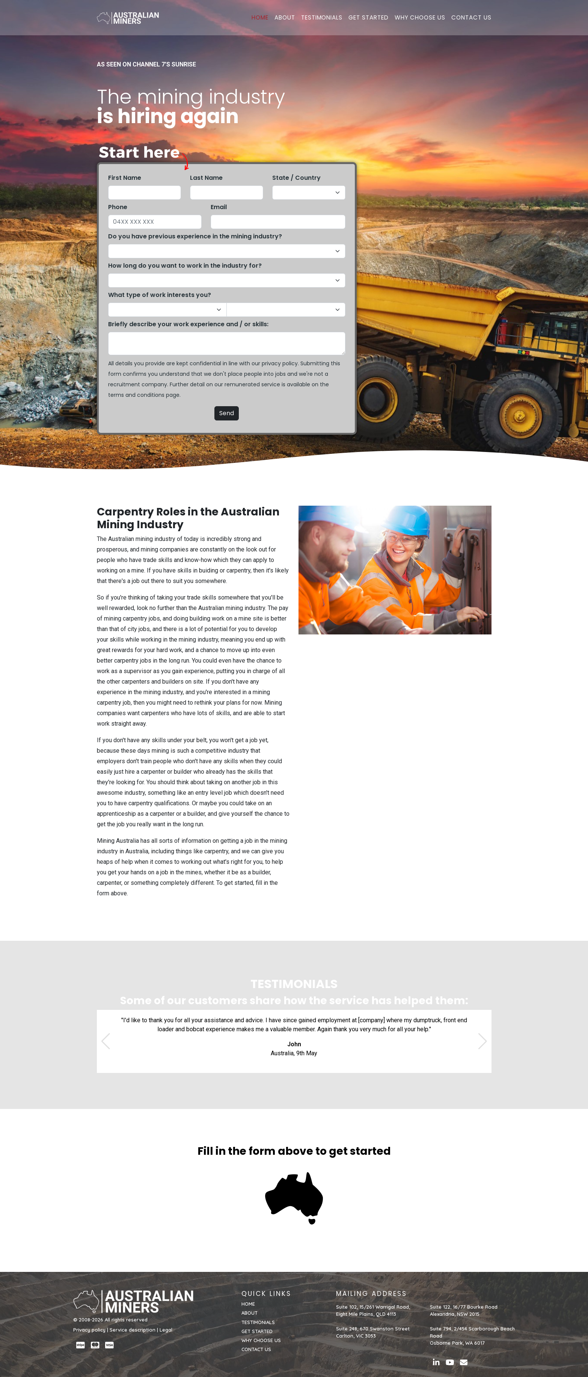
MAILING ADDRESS (371, 1293)
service (270, 384)
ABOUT (284, 17)
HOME (260, 17)
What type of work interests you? (159, 295)
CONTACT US (471, 17)
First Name (124, 177)
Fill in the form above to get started (294, 1151)
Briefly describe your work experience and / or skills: (188, 324)
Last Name (206, 177)
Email (219, 207)
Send (226, 413)
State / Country (296, 177)
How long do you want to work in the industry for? (185, 265)
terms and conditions (136, 395)
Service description (132, 1330)
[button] (106, 1041)
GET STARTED (368, 17)
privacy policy (280, 363)
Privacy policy (89, 1330)
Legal (166, 1330)
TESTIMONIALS (321, 17)
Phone (117, 207)
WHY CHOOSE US (420, 17)
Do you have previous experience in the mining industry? (195, 236)
